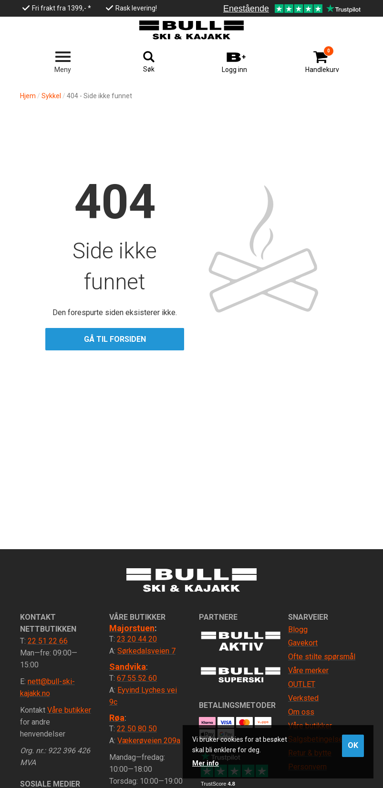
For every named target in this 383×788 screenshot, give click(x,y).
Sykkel (51, 96)
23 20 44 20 (137, 639)
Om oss (301, 711)
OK (353, 745)
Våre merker (308, 670)
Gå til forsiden (115, 339)
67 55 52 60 (137, 678)
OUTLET (301, 684)
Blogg (298, 629)
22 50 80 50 (137, 728)
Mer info (205, 763)
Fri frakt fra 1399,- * (61, 8)
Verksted (303, 698)
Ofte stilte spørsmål (321, 656)
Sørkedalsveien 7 (146, 650)
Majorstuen (132, 628)
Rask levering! (136, 8)
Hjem (28, 96)
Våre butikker (69, 710)
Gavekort (303, 642)
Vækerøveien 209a (148, 740)
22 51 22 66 (48, 640)
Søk (149, 69)
